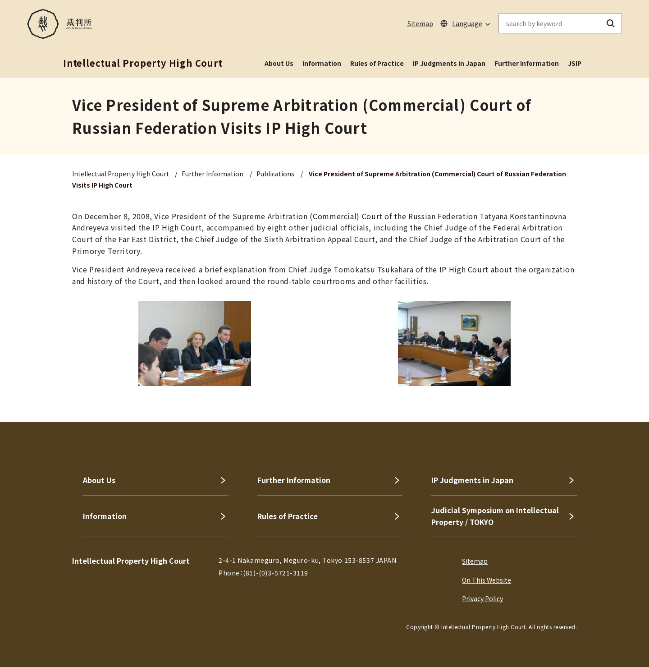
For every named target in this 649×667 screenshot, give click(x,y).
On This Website (486, 579)
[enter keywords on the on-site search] (549, 23)
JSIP (574, 63)
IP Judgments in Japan (449, 63)
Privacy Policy (482, 598)
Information (321, 63)
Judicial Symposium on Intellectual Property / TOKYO (495, 516)
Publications (275, 173)
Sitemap (420, 23)
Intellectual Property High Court (121, 173)
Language (467, 23)
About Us (279, 63)
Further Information (526, 63)
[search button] (611, 23)
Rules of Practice (377, 63)
